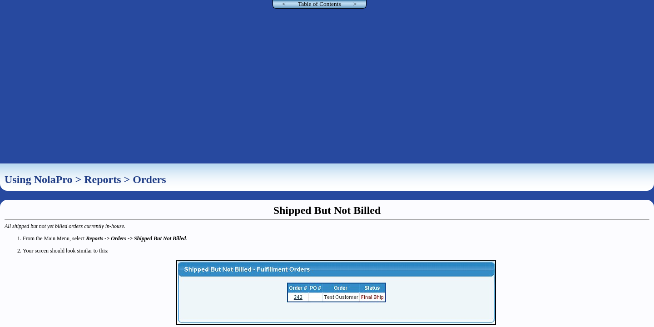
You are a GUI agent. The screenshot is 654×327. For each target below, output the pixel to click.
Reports (102, 179)
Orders (149, 179)
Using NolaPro (39, 179)
